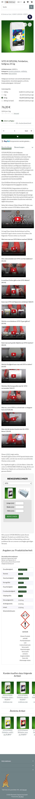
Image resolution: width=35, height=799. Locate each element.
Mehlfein (21, 582)
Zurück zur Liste (7, 14)
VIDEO (8, 454)
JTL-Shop (21, 796)
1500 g (19, 92)
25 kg (19, 98)
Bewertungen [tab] (19, 147)
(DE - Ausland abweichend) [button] (23, 123)
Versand (16, 113)
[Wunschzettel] (28, 2)
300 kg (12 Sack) (19, 101)
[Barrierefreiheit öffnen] (30, 17)
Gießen (20, 574)
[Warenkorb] (32, 2)
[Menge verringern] (4, 131)
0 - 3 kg (20, 596)
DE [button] (19, 2)
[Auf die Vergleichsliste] (25, 25)
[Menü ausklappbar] (2, 1)
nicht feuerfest (22, 587)
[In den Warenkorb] (2, 19)
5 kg (19, 95)
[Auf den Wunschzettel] (30, 25)
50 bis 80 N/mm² (23, 569)
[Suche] (15, 7)
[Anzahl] (15, 131)
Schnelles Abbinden (23, 578)
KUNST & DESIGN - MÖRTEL (18, 71)
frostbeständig (22, 591)
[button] (24, 2)
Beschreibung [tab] (6, 147)
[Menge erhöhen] (31, 131)
